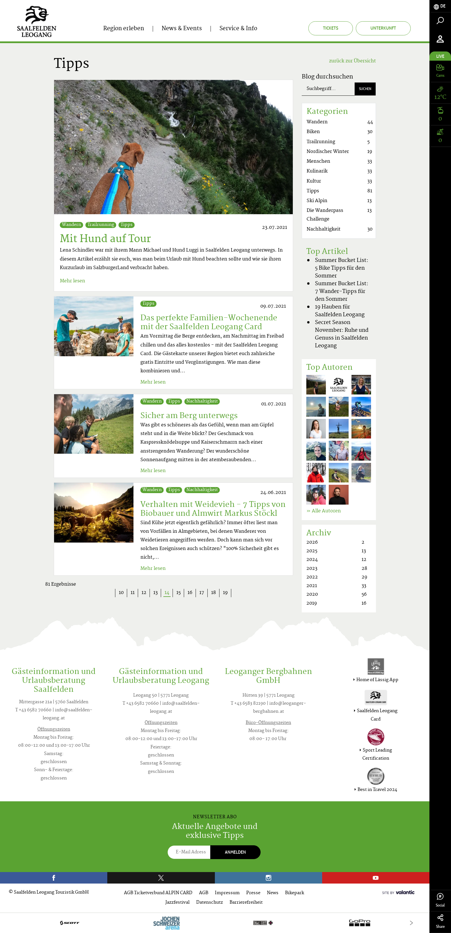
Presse (253, 893)
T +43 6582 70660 (33, 710)
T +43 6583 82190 (248, 703)
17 (201, 593)
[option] (214, 923)
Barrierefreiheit (246, 902)
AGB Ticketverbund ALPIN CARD (158, 893)
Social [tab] (440, 900)
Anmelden (235, 852)
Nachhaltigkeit (202, 402)
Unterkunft (383, 28)
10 (121, 593)
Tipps (127, 225)
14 (169, 593)
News (272, 893)
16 (190, 593)
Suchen (365, 88)
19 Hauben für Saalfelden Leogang (340, 311)
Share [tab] (440, 921)
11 (133, 593)
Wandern (71, 225)
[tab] (440, 6)
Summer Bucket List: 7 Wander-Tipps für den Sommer (341, 292)
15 (178, 593)
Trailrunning (100, 225)
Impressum (227, 893)
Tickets (330, 28)
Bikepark (294, 893)
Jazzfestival (177, 902)
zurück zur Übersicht (352, 61)
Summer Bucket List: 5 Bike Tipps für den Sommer (341, 268)
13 (155, 593)
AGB (203, 893)
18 (213, 593)
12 (144, 593)
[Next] (411, 922)
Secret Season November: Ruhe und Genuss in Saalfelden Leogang (341, 334)
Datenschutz (209, 902)
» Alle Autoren (323, 511)
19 (225, 593)
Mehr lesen (72, 281)
